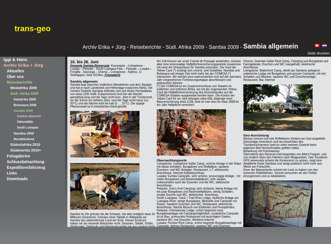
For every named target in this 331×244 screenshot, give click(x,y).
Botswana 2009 (25, 105)
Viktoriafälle (25, 121)
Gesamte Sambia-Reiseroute (89, 65)
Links (12, 173)
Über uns (15, 76)
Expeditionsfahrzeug (26, 167)
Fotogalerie (112, 75)
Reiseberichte (20, 82)
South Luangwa (27, 127)
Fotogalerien (18, 156)
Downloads (17, 178)
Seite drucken (319, 53)
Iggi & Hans (15, 59)
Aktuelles (15, 71)
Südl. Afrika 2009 (24, 94)
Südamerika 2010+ (25, 150)
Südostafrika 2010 (25, 145)
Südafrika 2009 (25, 99)
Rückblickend (24, 139)
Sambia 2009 (23, 110)
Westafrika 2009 (23, 88)
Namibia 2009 (24, 133)
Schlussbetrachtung (25, 161)
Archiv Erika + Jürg (23, 65)
